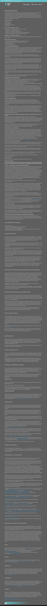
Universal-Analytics (24, 448)
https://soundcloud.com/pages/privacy (12, 519)
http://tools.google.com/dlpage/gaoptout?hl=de (16, 426)
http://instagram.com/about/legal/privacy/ (11, 500)
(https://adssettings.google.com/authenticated (24, 439)
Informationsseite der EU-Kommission (29, 139)
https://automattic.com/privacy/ (14, 326)
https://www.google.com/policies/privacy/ (24, 561)
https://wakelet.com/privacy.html (10, 516)
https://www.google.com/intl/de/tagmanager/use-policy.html (24, 398)
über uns (40, 4)
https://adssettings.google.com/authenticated (26, 496)
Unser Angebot (26, 4)
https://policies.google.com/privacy (22, 438)
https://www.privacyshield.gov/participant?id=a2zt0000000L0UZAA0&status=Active (24, 511)
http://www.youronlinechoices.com (25, 492)
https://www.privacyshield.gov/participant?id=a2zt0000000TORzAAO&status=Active (17, 504)
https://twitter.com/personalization (22, 503)
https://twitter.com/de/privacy (9, 503)
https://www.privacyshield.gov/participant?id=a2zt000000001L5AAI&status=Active (17, 435)
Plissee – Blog (34, 4)
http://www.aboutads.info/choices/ (36, 198)
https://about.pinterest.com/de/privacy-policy (12, 507)
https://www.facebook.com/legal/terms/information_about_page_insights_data (17, 491)
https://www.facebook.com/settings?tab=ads (11, 492)
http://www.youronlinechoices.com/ (15, 199)
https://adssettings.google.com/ (15, 553)
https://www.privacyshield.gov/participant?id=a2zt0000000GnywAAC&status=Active (17, 493)
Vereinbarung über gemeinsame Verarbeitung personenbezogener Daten (21, 489)
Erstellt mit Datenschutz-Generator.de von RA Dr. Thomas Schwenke (15, 599)
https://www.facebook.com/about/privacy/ (11, 490)
